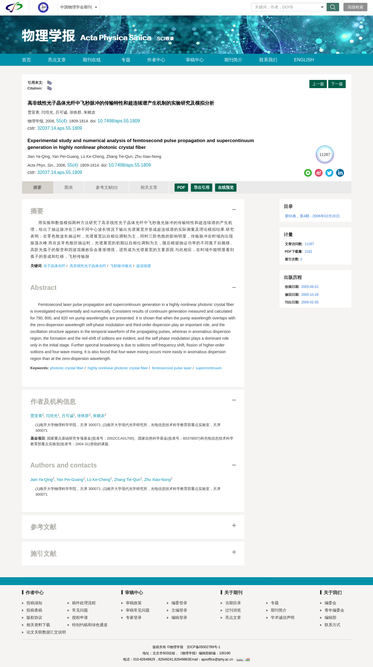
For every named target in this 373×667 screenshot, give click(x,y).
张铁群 (83, 415)
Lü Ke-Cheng (98, 479)
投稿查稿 (32, 611)
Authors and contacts (63, 465)
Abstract (43, 287)
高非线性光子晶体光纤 (88, 266)
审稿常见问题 (135, 611)
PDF (181, 187)
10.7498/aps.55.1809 (119, 120)
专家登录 (131, 618)
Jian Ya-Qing (41, 479)
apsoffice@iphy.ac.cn (217, 659)
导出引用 (201, 187)
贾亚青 (36, 415)
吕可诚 (67, 415)
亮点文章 (57, 59)
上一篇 (318, 84)
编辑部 (328, 618)
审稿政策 (131, 603)
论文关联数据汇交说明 (44, 633)
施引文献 (43, 553)
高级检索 (355, 7)
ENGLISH (304, 59)
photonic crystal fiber (67, 368)
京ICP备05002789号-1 (203, 647)
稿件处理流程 (82, 603)
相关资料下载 (36, 625)
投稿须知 (32, 603)
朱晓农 (99, 415)
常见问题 (78, 611)
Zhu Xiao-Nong (157, 479)
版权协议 (32, 618)
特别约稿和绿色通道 (88, 625)
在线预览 (226, 187)
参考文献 (107, 187)
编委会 (328, 603)
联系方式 (330, 625)
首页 (26, 59)
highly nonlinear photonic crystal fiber (118, 368)
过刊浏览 (231, 611)
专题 (125, 59)
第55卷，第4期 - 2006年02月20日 (312, 216)
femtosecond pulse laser (172, 368)
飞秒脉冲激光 (121, 266)
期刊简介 (233, 59)
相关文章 (148, 187)
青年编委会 (332, 611)
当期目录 (231, 603)
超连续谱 (143, 266)
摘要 (37, 187)
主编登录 (177, 611)
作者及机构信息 (53, 401)
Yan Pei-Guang (70, 479)
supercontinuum (209, 368)
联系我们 (268, 59)
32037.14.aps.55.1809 (59, 128)
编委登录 (177, 603)
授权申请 (78, 618)
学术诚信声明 (280, 618)
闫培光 (52, 415)
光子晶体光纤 (54, 266)
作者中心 (158, 59)
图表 (68, 187)
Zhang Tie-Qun (127, 479)
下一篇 (337, 84)
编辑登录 (177, 618)
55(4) (61, 120)
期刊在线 (93, 59)
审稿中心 (196, 59)
